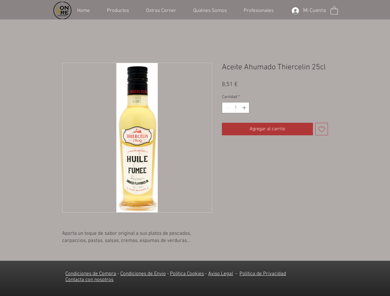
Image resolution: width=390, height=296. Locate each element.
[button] (122, 10)
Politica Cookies (187, 274)
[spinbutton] (235, 107)
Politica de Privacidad (262, 274)
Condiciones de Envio (143, 274)
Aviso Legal (220, 274)
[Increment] (244, 107)
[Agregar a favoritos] (321, 129)
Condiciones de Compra (90, 274)
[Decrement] (226, 107)
